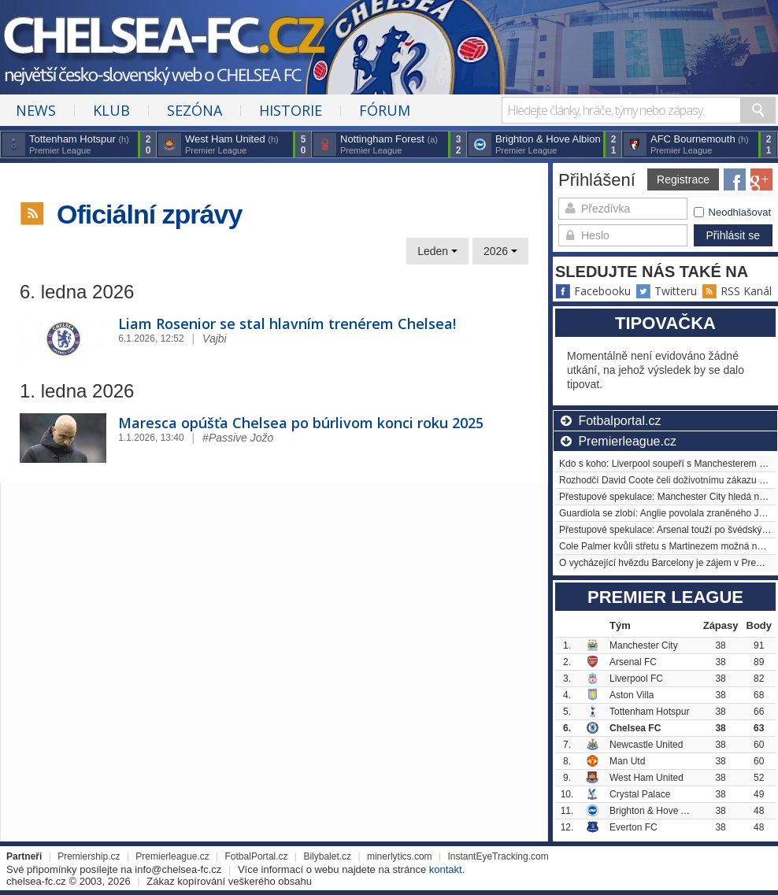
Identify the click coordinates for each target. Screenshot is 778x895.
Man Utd (627, 761)
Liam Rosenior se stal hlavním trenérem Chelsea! (287, 323)
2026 (500, 251)
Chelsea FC (635, 728)
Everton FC (633, 827)
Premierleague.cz (172, 856)
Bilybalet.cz (327, 856)
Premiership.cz (88, 856)
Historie (290, 110)
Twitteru (666, 290)
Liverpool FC (636, 678)
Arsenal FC (633, 662)
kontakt (445, 869)
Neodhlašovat (733, 212)
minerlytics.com (399, 856)
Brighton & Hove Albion (657, 810)
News (36, 110)
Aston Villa (631, 695)
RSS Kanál (737, 290)
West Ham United (646, 777)
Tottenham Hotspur (649, 711)
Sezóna (194, 110)
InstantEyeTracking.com (497, 856)
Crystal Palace (639, 794)
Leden (437, 251)
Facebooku (593, 290)
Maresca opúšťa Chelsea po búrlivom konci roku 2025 (300, 422)
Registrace (683, 179)
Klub (111, 110)
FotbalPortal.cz (256, 856)
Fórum (384, 110)
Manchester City (643, 645)
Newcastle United (646, 744)
